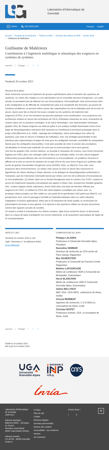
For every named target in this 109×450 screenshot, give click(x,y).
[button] (30, 26)
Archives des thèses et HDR (67, 35)
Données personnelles (43, 423)
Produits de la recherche (25, 35)
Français (90, 26)
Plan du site (39, 413)
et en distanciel (12, 245)
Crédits (37, 417)
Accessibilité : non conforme (46, 430)
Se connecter (39, 437)
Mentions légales (41, 420)
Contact (37, 410)
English (100, 26)
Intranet (37, 434)
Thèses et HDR (46, 35)
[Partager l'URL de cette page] (38, 65)
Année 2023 (88, 35)
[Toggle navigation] (12, 26)
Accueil (8, 35)
